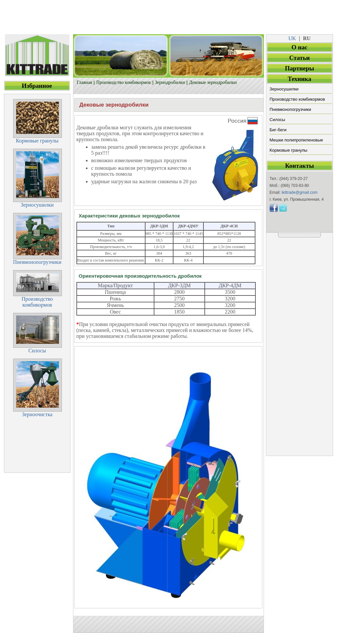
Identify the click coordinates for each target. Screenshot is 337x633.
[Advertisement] (168, 15)
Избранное (37, 85)
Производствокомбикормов (37, 302)
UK (292, 38)
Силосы (277, 119)
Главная (84, 82)
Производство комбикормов (123, 82)
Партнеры (299, 68)
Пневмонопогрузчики (290, 109)
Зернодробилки (170, 82)
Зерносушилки (284, 89)
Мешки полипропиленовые (296, 140)
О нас (299, 47)
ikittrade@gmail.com (300, 192)
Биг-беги (278, 129)
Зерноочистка (37, 414)
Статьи (299, 57)
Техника (299, 78)
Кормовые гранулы (288, 150)
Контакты (299, 165)
